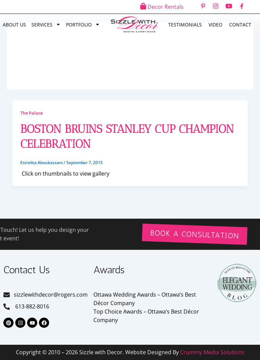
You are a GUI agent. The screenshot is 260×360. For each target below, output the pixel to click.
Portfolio (83, 24)
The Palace (31, 113)
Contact (240, 24)
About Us (14, 24)
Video (215, 24)
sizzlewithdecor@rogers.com (51, 294)
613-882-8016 (31, 306)
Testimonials (185, 24)
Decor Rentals (165, 7)
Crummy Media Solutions (212, 352)
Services (46, 24)
